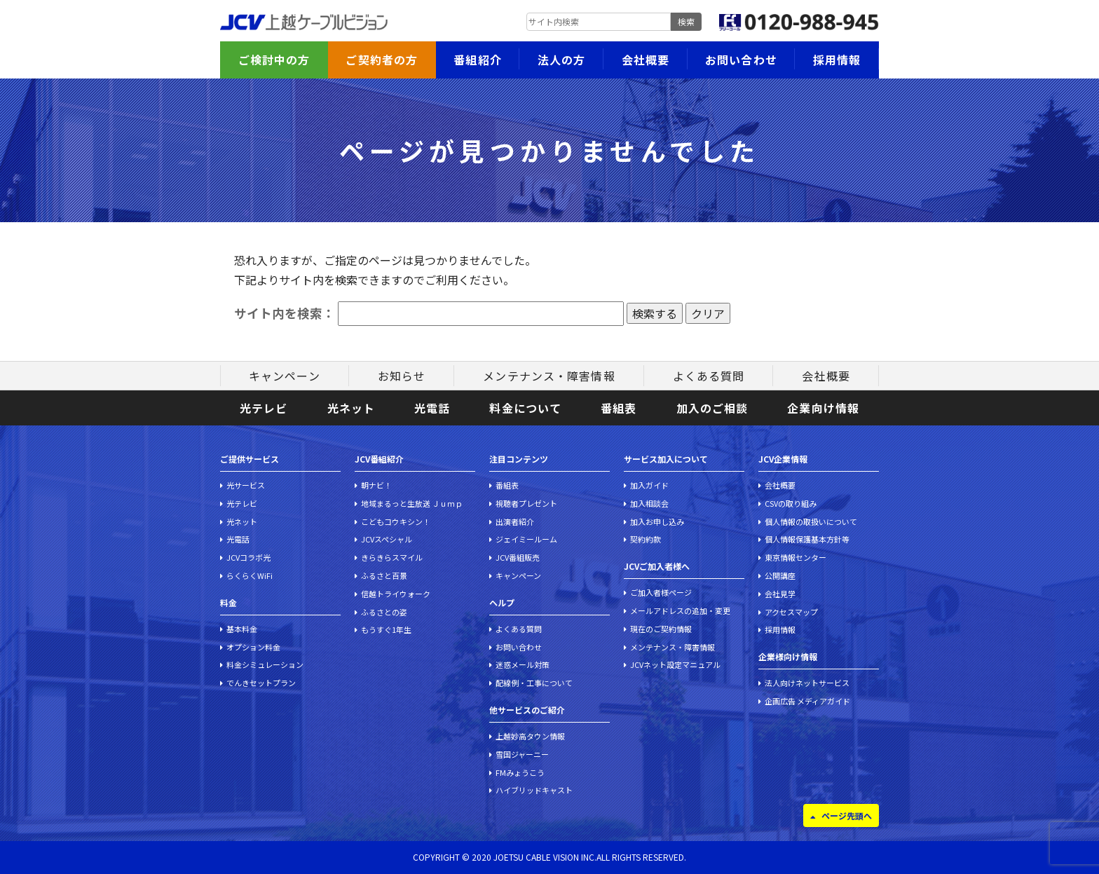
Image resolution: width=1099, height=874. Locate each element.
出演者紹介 (515, 521)
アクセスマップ (791, 611)
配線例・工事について (534, 682)
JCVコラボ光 (248, 557)
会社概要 (645, 59)
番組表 (618, 408)
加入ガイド (649, 485)
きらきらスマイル (392, 557)
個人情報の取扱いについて (811, 521)
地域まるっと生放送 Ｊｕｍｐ (412, 503)
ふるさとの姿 (384, 611)
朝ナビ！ (376, 485)
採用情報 (837, 59)
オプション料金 (253, 647)
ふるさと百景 (384, 575)
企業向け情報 (823, 408)
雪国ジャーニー (522, 754)
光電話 (432, 408)
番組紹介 (477, 59)
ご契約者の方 (382, 59)
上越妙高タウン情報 (530, 736)
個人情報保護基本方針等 (807, 539)
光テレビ (263, 408)
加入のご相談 (712, 408)
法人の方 (561, 59)
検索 (686, 21)
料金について (525, 408)
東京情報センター (795, 557)
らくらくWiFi (249, 575)
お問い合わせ (741, 59)
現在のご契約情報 (661, 628)
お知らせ (401, 375)
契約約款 (645, 539)
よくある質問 (709, 375)
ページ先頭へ (846, 815)
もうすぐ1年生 (386, 629)
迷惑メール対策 (523, 664)
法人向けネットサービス (807, 682)
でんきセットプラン (261, 682)
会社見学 (780, 593)
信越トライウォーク (395, 593)
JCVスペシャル (386, 539)
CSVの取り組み (791, 503)
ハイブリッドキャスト (534, 790)
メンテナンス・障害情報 (549, 375)
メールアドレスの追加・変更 (680, 610)
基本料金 (241, 628)
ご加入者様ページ (661, 592)
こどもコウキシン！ (395, 521)
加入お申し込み (657, 521)
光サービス (245, 485)
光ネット (351, 408)
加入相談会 (649, 503)
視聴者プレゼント (526, 503)
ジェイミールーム (526, 539)
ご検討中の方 (274, 59)
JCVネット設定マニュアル (675, 664)
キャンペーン (284, 375)
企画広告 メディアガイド (807, 700)
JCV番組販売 (518, 557)
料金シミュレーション (264, 664)
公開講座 (780, 575)
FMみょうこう (520, 772)
